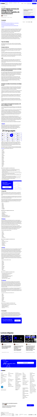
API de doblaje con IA (10, 379)
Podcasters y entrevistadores (25, 378)
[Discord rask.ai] (31, 414)
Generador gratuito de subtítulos (25, 388)
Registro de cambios (10, 386)
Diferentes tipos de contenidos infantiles (18, 385)
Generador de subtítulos (33, 389)
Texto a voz (31, 383)
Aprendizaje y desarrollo (18, 373)
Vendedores (24, 374)
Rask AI (3, 123)
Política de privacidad (17, 414)
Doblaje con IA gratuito (25, 390)
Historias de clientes (10, 373)
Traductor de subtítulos (33, 390)
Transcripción (31, 376)
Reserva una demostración (10, 384)
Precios (2, 373)
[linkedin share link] (30, 22)
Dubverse (4, 280)
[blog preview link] (6, 344)
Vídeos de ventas (17, 387)
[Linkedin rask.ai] (29, 414)
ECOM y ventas (24, 383)
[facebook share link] (28, 22)
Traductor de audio (32, 380)
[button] (6, 3)
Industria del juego (25, 382)
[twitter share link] (26, 22)
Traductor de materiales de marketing (26, 396)
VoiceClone (2, 148)
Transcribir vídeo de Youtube (32, 374)
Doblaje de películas (25, 384)
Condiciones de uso (21, 414)
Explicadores (17, 383)
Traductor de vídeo (32, 375)
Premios (9, 374)
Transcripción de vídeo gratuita (25, 394)
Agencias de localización (18, 374)
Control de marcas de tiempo (3, 377)
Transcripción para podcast (32, 382)
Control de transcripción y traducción (4, 375)
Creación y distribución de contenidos (18, 382)
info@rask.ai (25, 414)
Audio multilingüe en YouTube (18, 380)
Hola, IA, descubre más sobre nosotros (13, 414)
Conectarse (25, 3)
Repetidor (2, 382)
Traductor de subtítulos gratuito (26, 392)
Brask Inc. (4, 413)
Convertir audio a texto (33, 384)
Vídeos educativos (17, 378)
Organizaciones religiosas (17, 389)
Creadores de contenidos (24, 376)
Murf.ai (3, 247)
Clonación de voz (3, 378)
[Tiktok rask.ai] (34, 414)
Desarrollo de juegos (18, 386)
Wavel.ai (3, 218)
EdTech (23, 373)
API (1, 383)
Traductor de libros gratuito (25, 397)
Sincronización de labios (33, 391)
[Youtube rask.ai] (35, 414)
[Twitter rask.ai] (28, 414)
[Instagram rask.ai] (32, 414)
